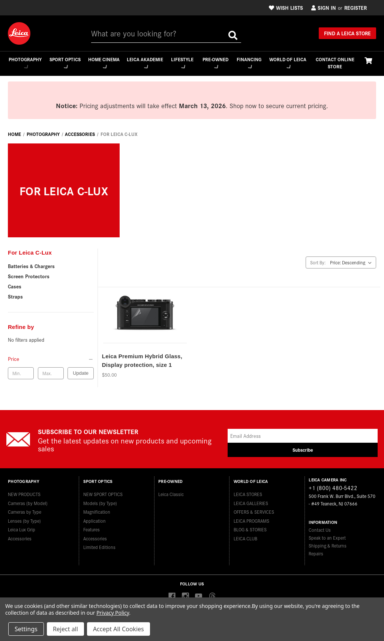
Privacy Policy (112, 612)
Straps (15, 296)
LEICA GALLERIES (251, 501)
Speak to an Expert (327, 538)
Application (94, 518)
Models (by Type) (100, 501)
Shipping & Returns (327, 546)
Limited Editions (99, 545)
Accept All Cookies (118, 629)
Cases (14, 286)
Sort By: (318, 262)
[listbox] (352, 262)
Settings (26, 629)
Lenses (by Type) (24, 518)
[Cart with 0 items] (368, 60)
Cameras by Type (24, 510)
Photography (24, 62)
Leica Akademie (144, 63)
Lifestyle (182, 62)
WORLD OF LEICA (288, 63)
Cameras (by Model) (28, 501)
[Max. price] (51, 374)
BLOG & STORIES (250, 527)
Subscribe (302, 450)
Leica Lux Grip (21, 527)
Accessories (20, 536)
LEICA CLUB (245, 536)
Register (355, 7)
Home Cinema (103, 63)
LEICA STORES (248, 492)
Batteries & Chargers (31, 266)
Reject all (65, 629)
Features (91, 527)
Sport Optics (64, 63)
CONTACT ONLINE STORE (335, 63)
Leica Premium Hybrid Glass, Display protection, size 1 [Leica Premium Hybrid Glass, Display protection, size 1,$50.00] (142, 361)
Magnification (96, 510)
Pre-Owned (215, 62)
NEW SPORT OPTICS (103, 492)
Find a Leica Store (347, 33)
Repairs (316, 554)
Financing (249, 62)
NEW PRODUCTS (24, 492)
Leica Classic (171, 492)
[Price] (51, 358)
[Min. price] (21, 374)
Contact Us (320, 530)
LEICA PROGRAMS (251, 518)
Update (80, 373)
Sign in (323, 7)
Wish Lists (286, 7)
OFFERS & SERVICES (254, 510)
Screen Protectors (29, 276)
